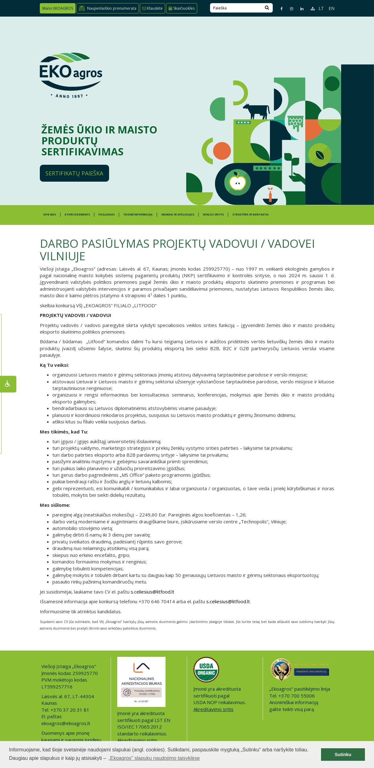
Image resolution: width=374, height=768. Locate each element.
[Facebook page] (279, 8)
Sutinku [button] (343, 754)
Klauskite (152, 8)
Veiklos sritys (213, 214)
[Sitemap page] (309, 8)
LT (321, 8)
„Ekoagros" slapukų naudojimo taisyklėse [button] (154, 758)
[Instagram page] (289, 8)
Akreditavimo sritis (137, 740)
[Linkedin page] (299, 8)
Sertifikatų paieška (74, 173)
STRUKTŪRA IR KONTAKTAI (250, 214)
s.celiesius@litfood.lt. (228, 601)
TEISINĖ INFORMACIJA (138, 214)
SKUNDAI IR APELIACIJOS (177, 214)
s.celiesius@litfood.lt (152, 592)
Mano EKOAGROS (57, 8)
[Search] (267, 8)
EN (331, 8)
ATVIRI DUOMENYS (77, 214)
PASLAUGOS (106, 214)
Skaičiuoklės (182, 8)
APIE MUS (49, 214)
